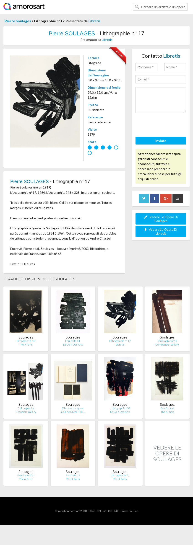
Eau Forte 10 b (25, 475)
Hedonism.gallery (26, 411)
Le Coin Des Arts (73, 344)
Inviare (160, 141)
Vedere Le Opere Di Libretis (161, 231)
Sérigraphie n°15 (167, 341)
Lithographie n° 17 (120, 341)
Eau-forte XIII (73, 341)
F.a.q (135, 511)
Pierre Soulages (18, 21)
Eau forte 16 (73, 475)
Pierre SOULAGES (72, 33)
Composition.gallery (167, 344)
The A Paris (25, 344)
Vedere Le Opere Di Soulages (161, 219)
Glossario (126, 511)
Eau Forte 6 (167, 408)
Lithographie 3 (120, 475)
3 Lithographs (26, 408)
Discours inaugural (73, 408)
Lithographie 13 (26, 341)
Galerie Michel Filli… (73, 411)
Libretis (94, 21)
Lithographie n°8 (120, 408)
